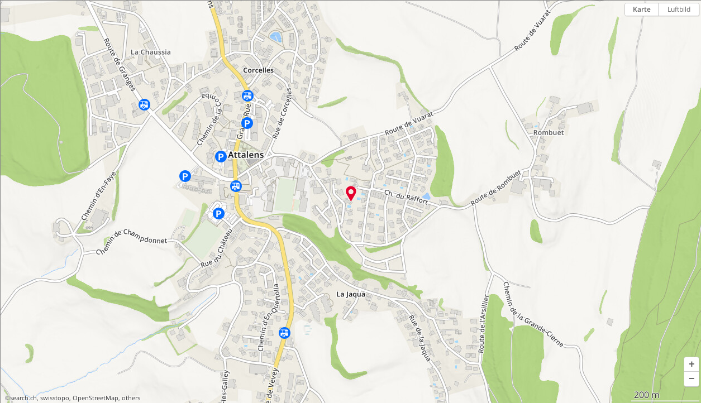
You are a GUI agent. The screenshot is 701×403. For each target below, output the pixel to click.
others (131, 398)
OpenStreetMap (95, 398)
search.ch (23, 398)
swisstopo (54, 398)
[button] (691, 364)
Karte (642, 9)
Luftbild (678, 9)
